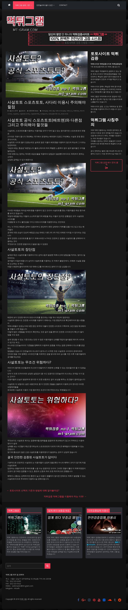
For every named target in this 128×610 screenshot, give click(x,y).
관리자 (23, 111)
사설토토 (16, 114)
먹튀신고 (69, 111)
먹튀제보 (76, 111)
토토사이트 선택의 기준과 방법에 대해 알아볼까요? (33, 490)
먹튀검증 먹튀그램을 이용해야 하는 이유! (65, 496)
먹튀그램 (52, 111)
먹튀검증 (45, 111)
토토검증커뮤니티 (54, 114)
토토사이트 (64, 114)
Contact (63, 5)
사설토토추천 (35, 114)
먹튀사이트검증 (60, 111)
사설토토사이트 (25, 114)
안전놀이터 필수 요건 (44, 5)
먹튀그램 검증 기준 (22, 5)
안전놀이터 (44, 114)
